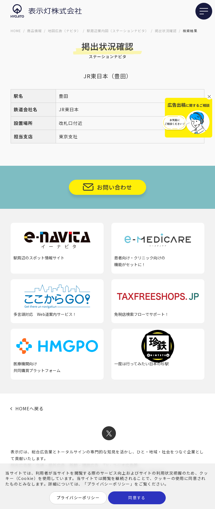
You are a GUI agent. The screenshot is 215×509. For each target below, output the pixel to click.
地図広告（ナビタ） (64, 30)
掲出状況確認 (166, 30)
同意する (137, 497)
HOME (16, 30)
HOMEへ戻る (29, 408)
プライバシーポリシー (78, 497)
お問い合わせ (114, 187)
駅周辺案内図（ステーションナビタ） (118, 30)
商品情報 (34, 30)
